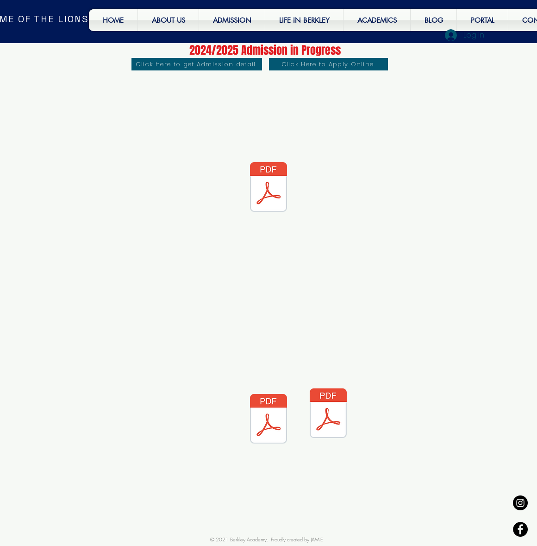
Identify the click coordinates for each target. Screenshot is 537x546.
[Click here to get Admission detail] (196, 64)
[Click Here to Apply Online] (328, 64)
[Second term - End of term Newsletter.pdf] (268, 188)
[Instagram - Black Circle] (520, 502)
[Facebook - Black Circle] (520, 529)
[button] (304, 20)
